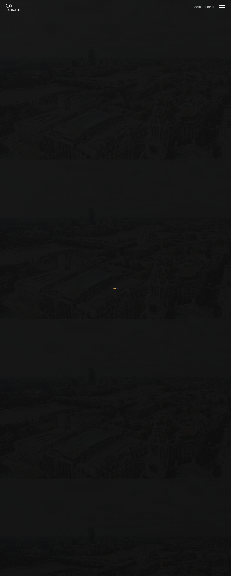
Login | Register (205, 7)
